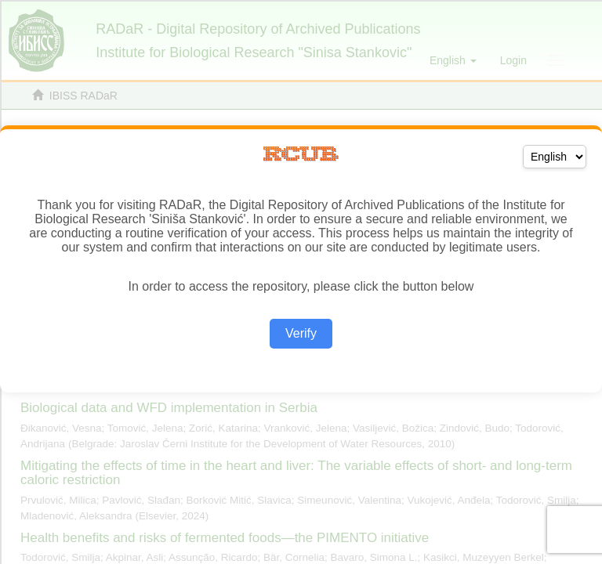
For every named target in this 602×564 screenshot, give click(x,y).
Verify (301, 333)
